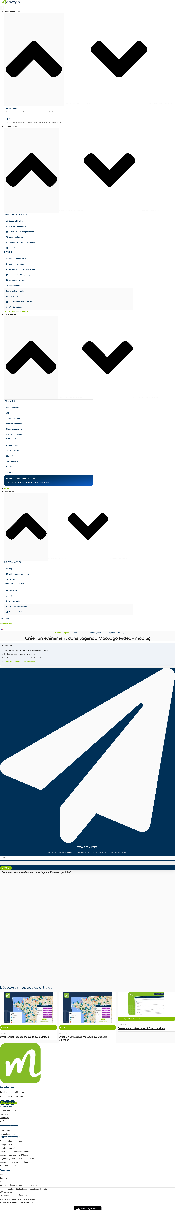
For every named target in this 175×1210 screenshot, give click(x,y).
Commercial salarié (13, 418)
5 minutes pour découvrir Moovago (22, 478)
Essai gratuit (5, 1130)
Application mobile (16, 248)
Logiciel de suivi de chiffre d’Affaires (14, 1155)
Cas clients (13, 580)
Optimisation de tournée (18, 280)
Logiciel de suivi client (8, 1148)
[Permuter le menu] (2, 8)
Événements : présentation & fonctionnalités (19, 662)
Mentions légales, (7, 1189)
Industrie (9, 472)
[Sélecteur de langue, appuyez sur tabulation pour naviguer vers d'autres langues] (14, 629)
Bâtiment (9, 456)
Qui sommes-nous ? (8, 1111)
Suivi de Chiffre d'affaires (18, 259)
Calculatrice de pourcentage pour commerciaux (18, 1185)
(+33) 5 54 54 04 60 (16, 1092)
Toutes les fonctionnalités (15, 291)
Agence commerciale (14, 434)
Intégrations (13, 296)
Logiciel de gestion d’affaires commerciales (17, 1158)
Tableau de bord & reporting (19, 275)
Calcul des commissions (18, 606)
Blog (10, 569)
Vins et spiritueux (12, 451)
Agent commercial (13, 408)
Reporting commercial (8, 1165)
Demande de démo (7, 1134)
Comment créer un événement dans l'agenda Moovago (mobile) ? (27, 650)
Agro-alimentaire (12, 445)
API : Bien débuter (15, 307)
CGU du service (6, 1192)
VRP (7, 413)
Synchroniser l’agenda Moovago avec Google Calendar (23, 658)
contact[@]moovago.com (14, 1096)
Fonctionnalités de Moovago (11, 1141)
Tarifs (2, 1121)
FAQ (10, 596)
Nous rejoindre (14, 119)
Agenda (67, 632)
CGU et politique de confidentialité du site (30, 1189)
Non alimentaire (12, 461)
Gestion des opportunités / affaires (22, 269)
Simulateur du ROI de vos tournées (22, 612)
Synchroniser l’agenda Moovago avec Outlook (20, 654)
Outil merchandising (16, 264)
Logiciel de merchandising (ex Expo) (14, 1162)
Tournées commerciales (18, 226)
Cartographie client (16, 221)
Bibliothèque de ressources (19, 574)
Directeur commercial (14, 429)
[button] (48, 110)
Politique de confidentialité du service (14, 1195)
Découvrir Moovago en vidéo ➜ (16, 311)
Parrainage (4, 1118)
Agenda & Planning (16, 237)
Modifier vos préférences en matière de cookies (18, 1199)
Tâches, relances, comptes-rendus (22, 232)
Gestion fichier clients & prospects (22, 243)
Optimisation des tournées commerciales (16, 1152)
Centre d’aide (56, 632)
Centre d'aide (13, 590)
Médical (9, 467)
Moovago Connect (15, 286)
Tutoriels (3, 1178)
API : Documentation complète (20, 302)
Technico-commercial (14, 424)
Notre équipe (13, 109)
